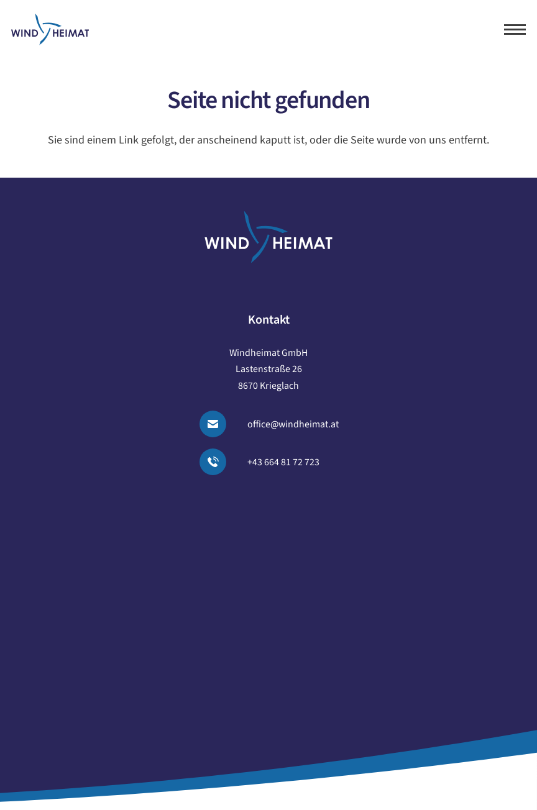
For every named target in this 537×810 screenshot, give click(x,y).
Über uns (269, 556)
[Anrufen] (220, 461)
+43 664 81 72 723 (283, 462)
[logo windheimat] (50, 29)
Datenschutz (268, 656)
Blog (268, 584)
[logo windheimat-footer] (268, 237)
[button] (515, 29)
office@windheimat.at (293, 424)
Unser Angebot (268, 501)
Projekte (269, 528)
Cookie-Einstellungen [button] (268, 684)
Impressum (268, 628)
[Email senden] (220, 424)
